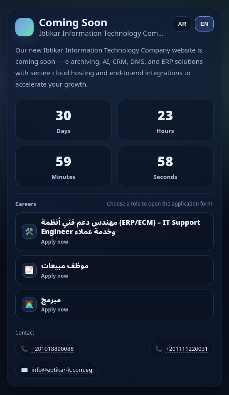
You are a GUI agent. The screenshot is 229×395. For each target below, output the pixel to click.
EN (204, 24)
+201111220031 (187, 349)
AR (182, 24)
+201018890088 (52, 349)
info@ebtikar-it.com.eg (61, 370)
